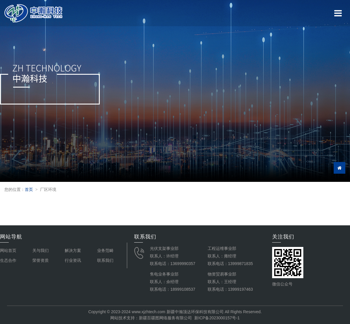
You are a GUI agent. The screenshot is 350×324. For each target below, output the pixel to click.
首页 (29, 189)
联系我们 (105, 260)
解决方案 (73, 250)
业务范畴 (105, 250)
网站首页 (8, 250)
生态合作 (8, 260)
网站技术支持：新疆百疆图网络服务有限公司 (151, 318)
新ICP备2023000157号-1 (217, 318)
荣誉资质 (40, 260)
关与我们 (40, 250)
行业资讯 (73, 260)
